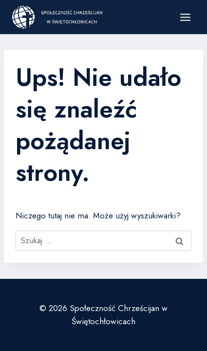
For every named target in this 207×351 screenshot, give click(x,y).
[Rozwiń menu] (185, 17)
